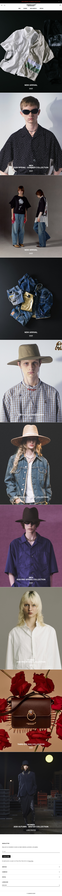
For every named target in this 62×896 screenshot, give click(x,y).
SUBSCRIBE (6, 856)
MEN (19, 8)
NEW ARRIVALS (33, 8)
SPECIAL (42, 8)
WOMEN (25, 8)
